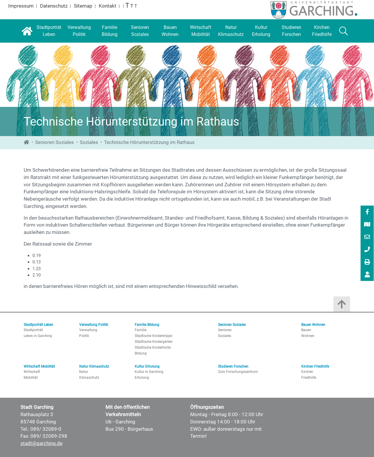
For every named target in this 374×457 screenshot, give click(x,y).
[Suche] (343, 31)
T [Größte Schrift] (127, 5)
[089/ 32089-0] (367, 249)
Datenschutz (53, 6)
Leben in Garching (38, 336)
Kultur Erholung (147, 366)
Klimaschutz (89, 378)
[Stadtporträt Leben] (49, 31)
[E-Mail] (367, 237)
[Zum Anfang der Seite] (341, 305)
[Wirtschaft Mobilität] (200, 31)
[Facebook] (367, 212)
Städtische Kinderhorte (153, 347)
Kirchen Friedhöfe (315, 366)
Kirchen (307, 372)
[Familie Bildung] (109, 31)
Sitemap (83, 6)
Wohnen (307, 336)
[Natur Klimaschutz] (231, 31)
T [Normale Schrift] (135, 6)
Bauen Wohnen (313, 325)
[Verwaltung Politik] (79, 31)
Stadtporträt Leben (38, 325)
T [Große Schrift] (131, 6)
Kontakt (107, 6)
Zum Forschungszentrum (238, 372)
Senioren (225, 330)
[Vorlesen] (367, 275)
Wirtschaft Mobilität (39, 366)
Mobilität (31, 378)
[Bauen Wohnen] (170, 31)
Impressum (21, 6)
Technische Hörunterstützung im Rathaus (149, 142)
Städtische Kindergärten (154, 342)
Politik (84, 336)
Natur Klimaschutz (94, 366)
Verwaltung (88, 330)
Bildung (141, 353)
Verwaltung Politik (93, 325)
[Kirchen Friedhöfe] (322, 31)
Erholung (142, 378)
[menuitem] (367, 212)
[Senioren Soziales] (140, 31)
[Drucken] (367, 262)
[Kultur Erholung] (261, 31)
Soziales (89, 142)
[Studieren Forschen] (291, 31)
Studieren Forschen (233, 366)
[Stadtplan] (367, 224)
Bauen (306, 330)
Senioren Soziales (54, 142)
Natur (83, 372)
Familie (140, 330)
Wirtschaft (32, 372)
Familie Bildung (147, 325)
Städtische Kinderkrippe (153, 336)
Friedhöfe (308, 378)
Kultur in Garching (149, 372)
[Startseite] (27, 31)
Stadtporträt (33, 330)
